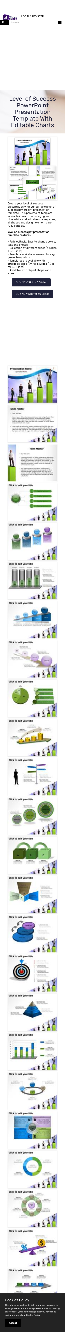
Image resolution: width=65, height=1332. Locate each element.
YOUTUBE (45, 1254)
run (8, 1219)
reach (26, 1200)
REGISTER (38, 16)
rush (43, 1210)
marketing (24, 1213)
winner (9, 1216)
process (24, 1203)
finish (55, 1207)
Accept (13, 1323)
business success (27, 1207)
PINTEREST (45, 1245)
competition (36, 1219)
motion (9, 1207)
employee (11, 1203)
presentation (13, 1200)
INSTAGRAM (21, 1254)
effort (16, 1219)
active (36, 1213)
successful (53, 1216)
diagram (11, 1210)
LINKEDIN (21, 1245)
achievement (49, 1203)
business (46, 1200)
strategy (10, 1213)
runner (35, 1203)
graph (19, 1216)
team (35, 1200)
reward (46, 1213)
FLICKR (33, 1262)
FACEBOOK (21, 1236)
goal (24, 1219)
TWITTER (45, 1236)
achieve (53, 1210)
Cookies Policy (17, 1300)
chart (40, 1216)
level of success (29, 1210)
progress (45, 1207)
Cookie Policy (33, 1315)
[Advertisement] (31, 58)
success (30, 1216)
